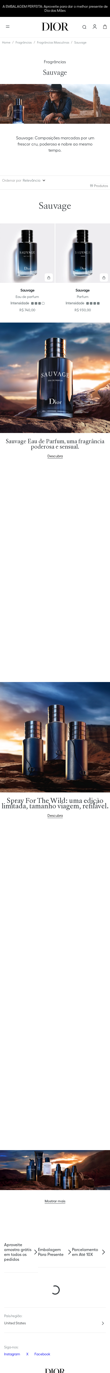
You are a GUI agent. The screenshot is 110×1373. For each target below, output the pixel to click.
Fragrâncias (24, 42)
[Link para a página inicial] (6, 42)
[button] (49, 277)
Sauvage (80, 42)
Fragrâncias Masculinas (53, 42)
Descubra (55, 452)
